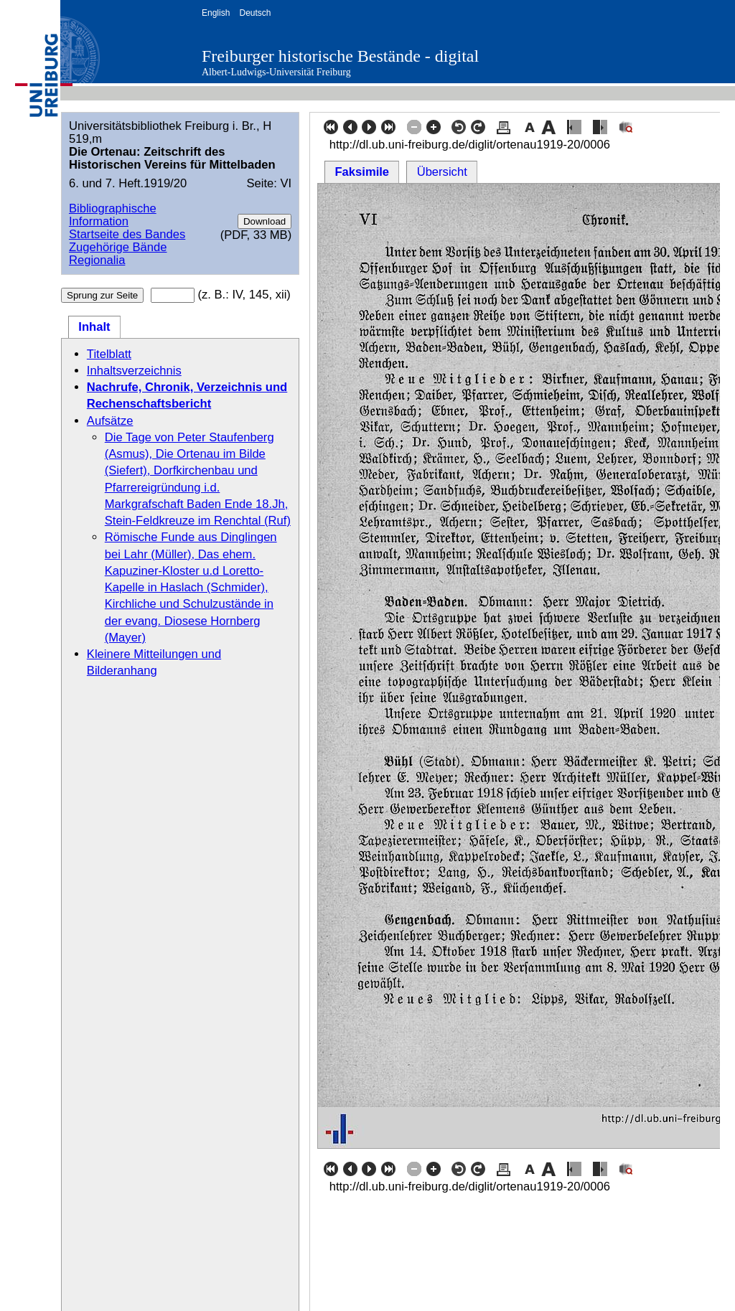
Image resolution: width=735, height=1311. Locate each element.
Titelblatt (109, 354)
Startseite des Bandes (127, 234)
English (216, 13)
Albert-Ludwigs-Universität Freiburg (276, 72)
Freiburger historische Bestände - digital (340, 56)
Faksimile (361, 172)
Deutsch (255, 13)
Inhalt (94, 327)
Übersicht (442, 172)
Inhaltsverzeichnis (134, 370)
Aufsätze (110, 421)
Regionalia (97, 260)
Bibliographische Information (112, 215)
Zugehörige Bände (118, 247)
